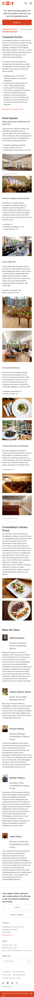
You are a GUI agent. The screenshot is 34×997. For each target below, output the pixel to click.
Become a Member (17, 914)
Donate (17, 907)
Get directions (7, 935)
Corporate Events (9, 29)
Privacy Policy (6, 975)
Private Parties (26, 29)
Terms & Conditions (18, 971)
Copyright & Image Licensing (11, 978)
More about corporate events (12, 109)
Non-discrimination (19, 975)
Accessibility (6, 971)
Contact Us (17, 22)
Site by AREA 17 (7, 987)
